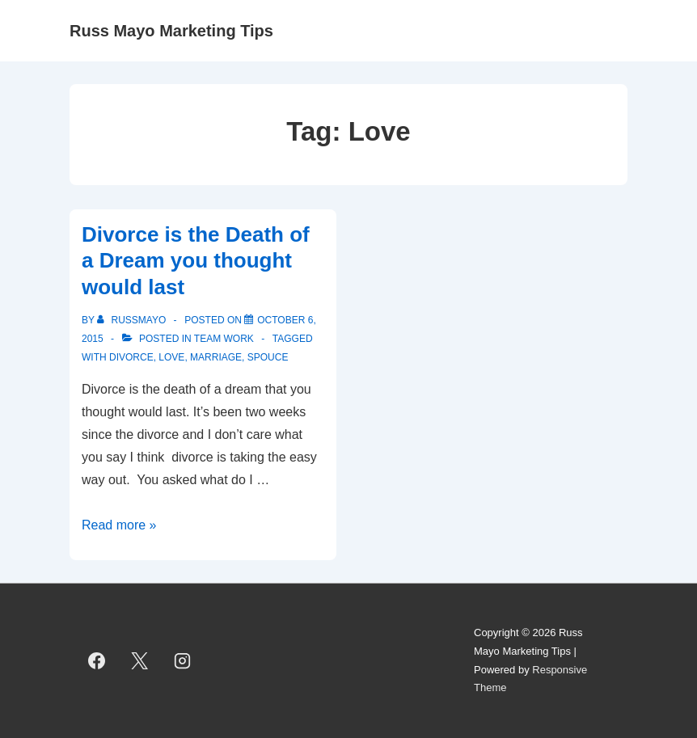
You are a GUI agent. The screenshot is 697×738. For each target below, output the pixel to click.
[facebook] (97, 661)
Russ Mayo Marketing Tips (171, 31)
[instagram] (182, 661)
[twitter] (140, 661)
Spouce (268, 357)
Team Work (224, 338)
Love (171, 357)
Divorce (131, 357)
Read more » (119, 525)
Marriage (216, 357)
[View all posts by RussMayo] (132, 320)
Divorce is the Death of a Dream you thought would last (196, 260)
